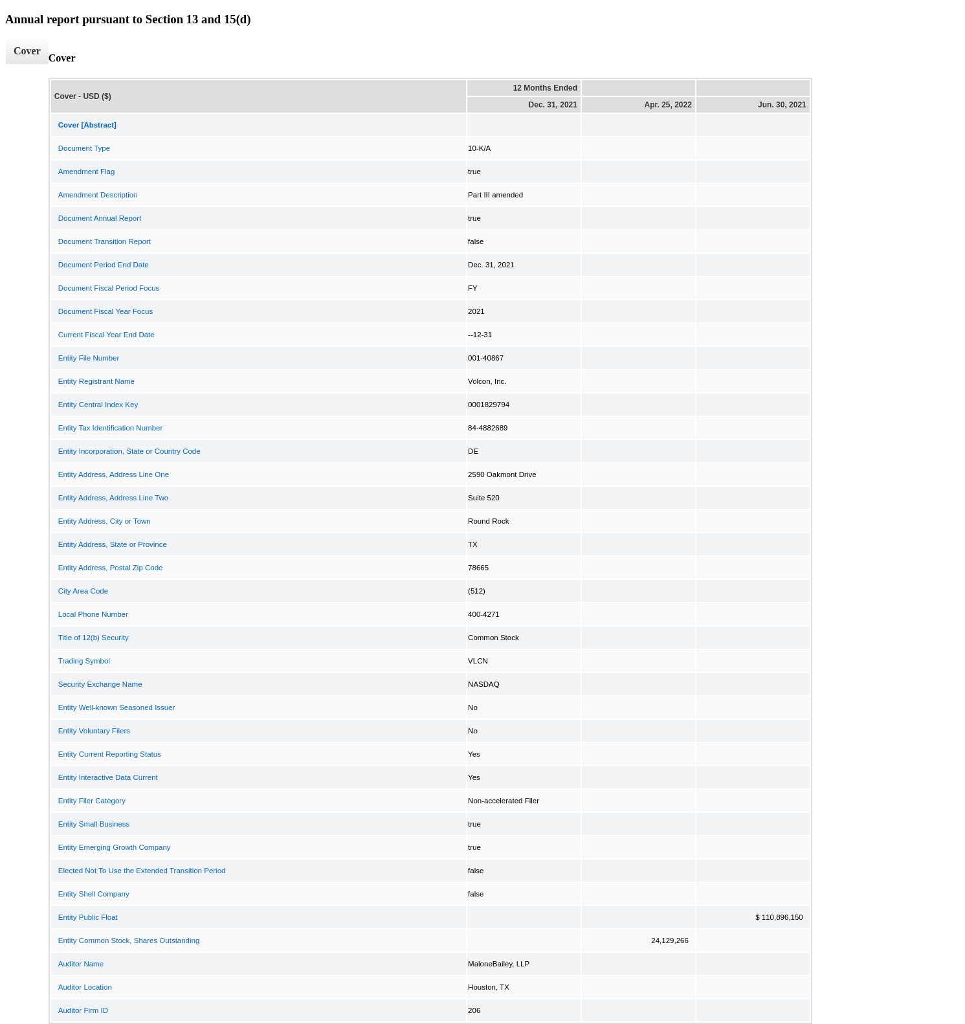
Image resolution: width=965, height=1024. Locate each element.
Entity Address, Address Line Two (113, 498)
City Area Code (83, 591)
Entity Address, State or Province (112, 544)
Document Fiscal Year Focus (105, 311)
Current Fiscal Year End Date (106, 335)
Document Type (84, 148)
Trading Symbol (84, 661)
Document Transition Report (104, 241)
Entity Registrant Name (96, 381)
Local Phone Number (93, 614)
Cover (27, 50)
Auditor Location (85, 987)
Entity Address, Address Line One (113, 474)
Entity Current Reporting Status (109, 754)
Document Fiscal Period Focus (109, 288)
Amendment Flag (86, 171)
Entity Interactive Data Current (108, 777)
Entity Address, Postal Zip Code (110, 568)
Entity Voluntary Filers (94, 731)
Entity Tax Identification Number (110, 428)
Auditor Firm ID (83, 1010)
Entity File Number (89, 358)
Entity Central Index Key (98, 404)
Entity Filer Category (92, 801)
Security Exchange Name (100, 684)
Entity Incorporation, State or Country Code (129, 451)
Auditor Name (81, 964)
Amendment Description (98, 195)
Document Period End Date (103, 265)
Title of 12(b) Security (93, 637)
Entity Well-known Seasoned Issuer (116, 707)
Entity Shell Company (93, 894)
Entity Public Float (88, 917)
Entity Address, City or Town (104, 521)
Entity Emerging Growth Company (114, 847)
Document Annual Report (100, 218)
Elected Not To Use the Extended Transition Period (142, 870)
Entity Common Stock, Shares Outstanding (129, 940)
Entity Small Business (94, 824)
